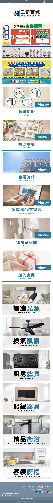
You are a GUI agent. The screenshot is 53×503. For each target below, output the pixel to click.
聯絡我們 (24, 487)
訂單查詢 (31, 487)
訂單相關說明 (31, 489)
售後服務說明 (40, 489)
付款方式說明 (40, 486)
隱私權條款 (48, 486)
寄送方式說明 (40, 487)
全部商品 (31, 486)
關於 (24, 486)
